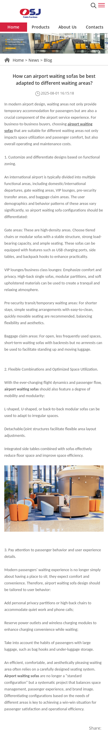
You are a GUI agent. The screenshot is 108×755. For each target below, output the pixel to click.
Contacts (94, 27)
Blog (48, 60)
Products (41, 27)
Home (13, 27)
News (34, 60)
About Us (67, 27)
